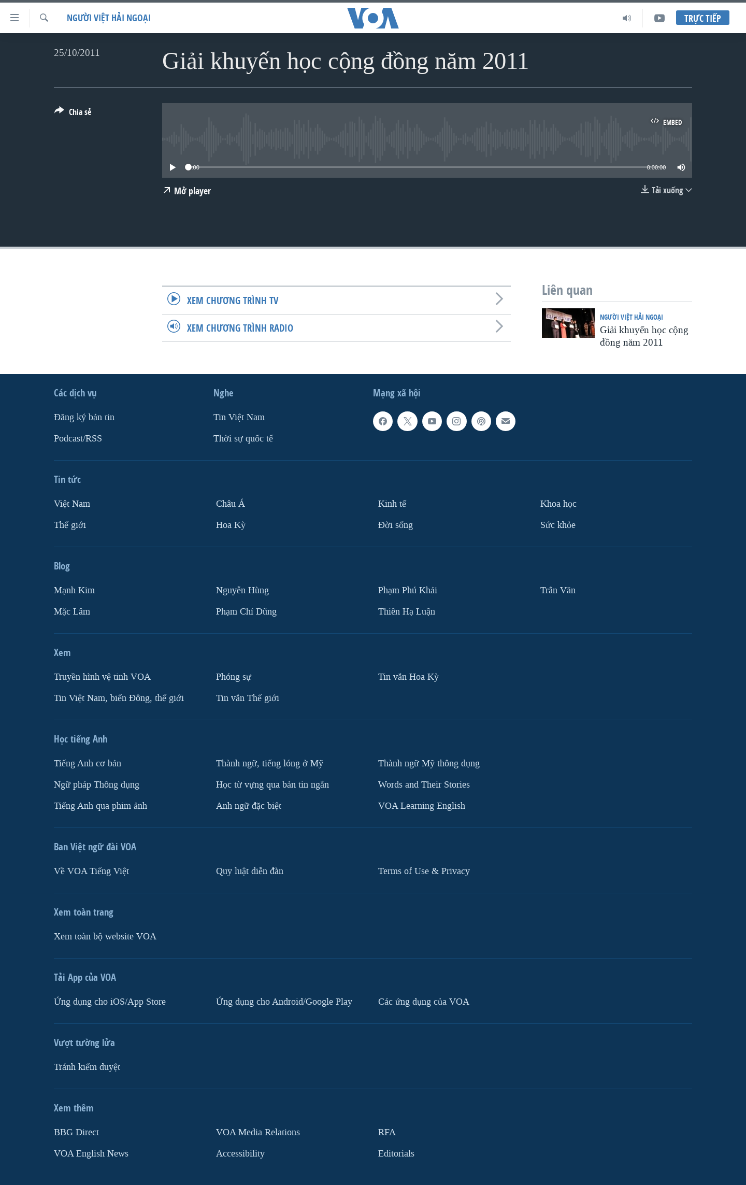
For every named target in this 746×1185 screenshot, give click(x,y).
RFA (387, 1132)
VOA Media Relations (258, 1132)
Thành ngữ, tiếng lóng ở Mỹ (269, 763)
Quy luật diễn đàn (249, 871)
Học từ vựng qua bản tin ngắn (272, 784)
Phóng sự (233, 676)
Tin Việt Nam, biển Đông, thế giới (119, 698)
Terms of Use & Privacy (424, 871)
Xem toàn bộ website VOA (105, 936)
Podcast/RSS (78, 439)
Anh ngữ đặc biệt (248, 805)
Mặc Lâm (72, 611)
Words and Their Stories (424, 784)
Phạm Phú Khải (407, 590)
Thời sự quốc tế (243, 439)
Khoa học (558, 504)
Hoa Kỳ (231, 525)
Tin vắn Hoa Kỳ (408, 676)
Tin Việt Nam (239, 417)
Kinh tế (392, 504)
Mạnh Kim (74, 590)
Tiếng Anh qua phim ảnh (100, 805)
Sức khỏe (558, 525)
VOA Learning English (421, 805)
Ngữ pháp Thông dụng (96, 784)
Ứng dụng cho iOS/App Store (110, 1001)
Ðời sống (395, 525)
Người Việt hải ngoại (109, 17)
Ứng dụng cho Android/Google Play (284, 1001)
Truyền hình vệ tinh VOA (102, 676)
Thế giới (70, 525)
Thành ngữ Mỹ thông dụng (429, 763)
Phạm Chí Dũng (246, 611)
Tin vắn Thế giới (247, 698)
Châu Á (230, 504)
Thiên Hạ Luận (406, 611)
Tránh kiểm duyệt (87, 1067)
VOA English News (91, 1153)
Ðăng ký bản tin (84, 417)
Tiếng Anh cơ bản (87, 763)
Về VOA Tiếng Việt (91, 871)
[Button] (72, 114)
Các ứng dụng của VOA (423, 1001)
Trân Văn (558, 590)
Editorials (396, 1153)
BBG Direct (76, 1132)
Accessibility (240, 1153)
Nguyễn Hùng (242, 590)
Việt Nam (72, 504)
